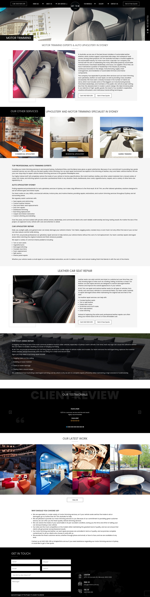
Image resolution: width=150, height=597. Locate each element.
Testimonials (88, 4)
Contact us (35, 541)
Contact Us (114, 4)
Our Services (62, 4)
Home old (36, 4)
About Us (49, 4)
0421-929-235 (46, 541)
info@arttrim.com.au (61, 541)
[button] (41, 413)
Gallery (101, 4)
